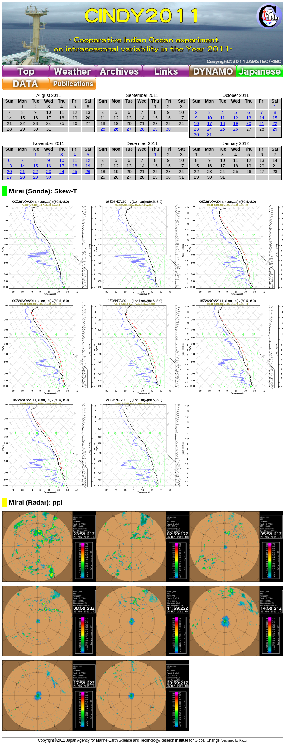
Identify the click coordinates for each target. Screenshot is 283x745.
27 (129, 129)
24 (209, 129)
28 (142, 129)
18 (222, 123)
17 (209, 123)
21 (261, 123)
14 (261, 117)
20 (248, 123)
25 (102, 129)
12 (235, 117)
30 (168, 129)
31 (209, 134)
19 (235, 123)
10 (209, 117)
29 (155, 129)
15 (274, 117)
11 (222, 117)
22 (274, 123)
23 (196, 129)
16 (196, 123)
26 (115, 129)
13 (248, 117)
